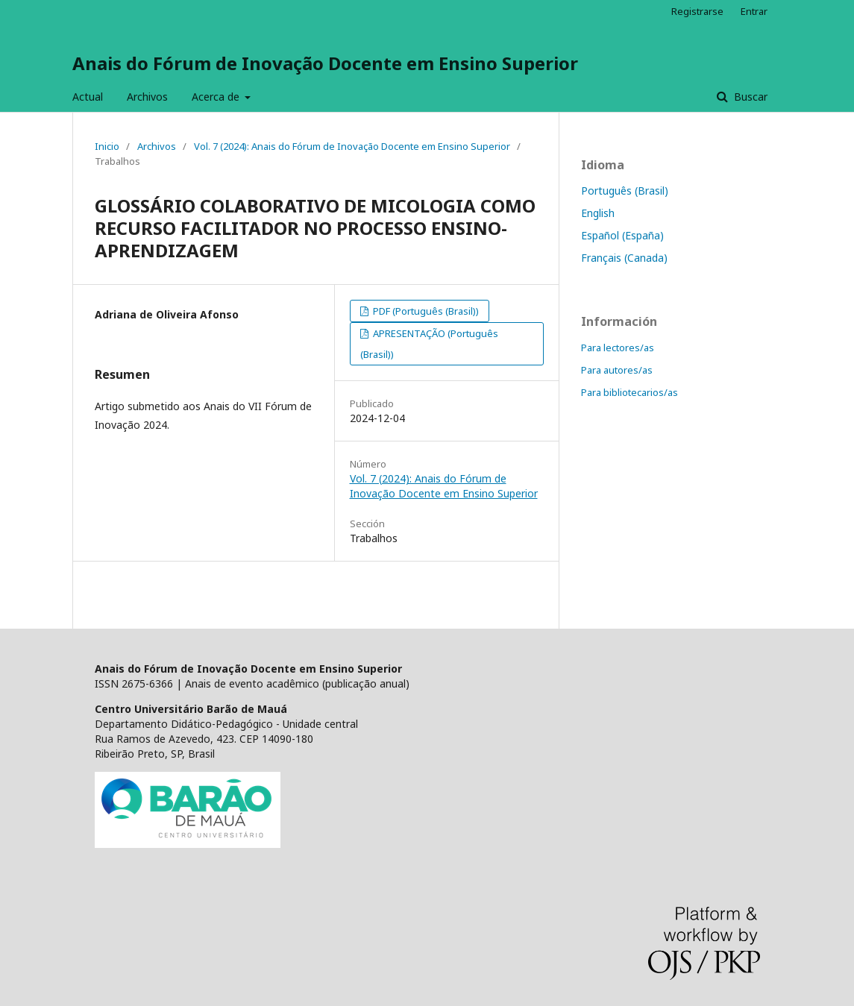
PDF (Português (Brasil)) (425, 311)
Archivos (147, 96)
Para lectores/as (617, 347)
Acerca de (217, 96)
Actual (87, 96)
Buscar (749, 96)
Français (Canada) (624, 258)
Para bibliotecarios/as (629, 392)
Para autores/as (617, 370)
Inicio (107, 146)
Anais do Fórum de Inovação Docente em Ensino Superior (325, 63)
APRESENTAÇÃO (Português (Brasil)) (429, 344)
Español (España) (622, 235)
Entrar (754, 11)
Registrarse (697, 11)
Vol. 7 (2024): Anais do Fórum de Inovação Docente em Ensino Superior (352, 146)
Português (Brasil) (624, 190)
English (598, 213)
